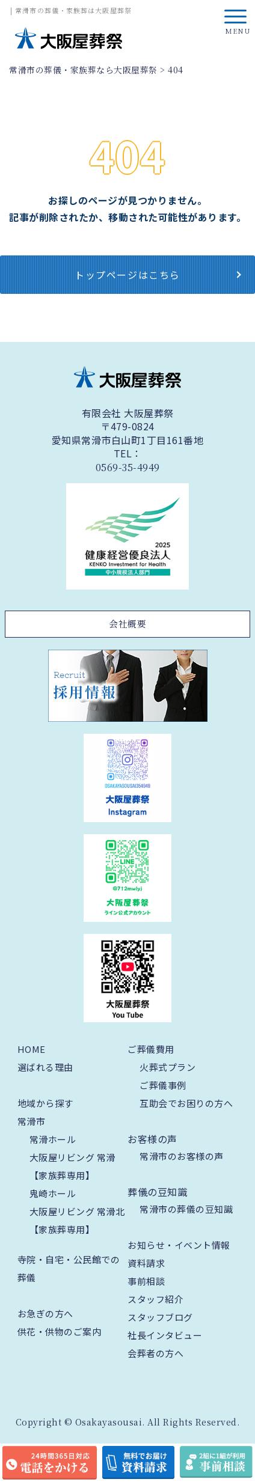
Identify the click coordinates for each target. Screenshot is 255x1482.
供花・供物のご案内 (59, 1331)
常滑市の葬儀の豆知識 (186, 1209)
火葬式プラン (167, 1067)
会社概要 (127, 623)
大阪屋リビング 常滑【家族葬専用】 (72, 1166)
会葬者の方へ (155, 1353)
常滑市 (31, 1121)
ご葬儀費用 (150, 1049)
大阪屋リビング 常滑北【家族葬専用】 (77, 1220)
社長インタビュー (164, 1335)
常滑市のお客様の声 (182, 1156)
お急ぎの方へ (45, 1313)
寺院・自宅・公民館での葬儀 (68, 1268)
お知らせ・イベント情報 (178, 1245)
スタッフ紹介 (155, 1299)
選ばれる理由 (45, 1067)
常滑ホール (52, 1139)
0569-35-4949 (128, 467)
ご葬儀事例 (163, 1085)
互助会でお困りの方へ (186, 1103)
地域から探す (45, 1103)
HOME (31, 1049)
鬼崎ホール (52, 1193)
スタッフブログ (160, 1317)
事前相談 (146, 1281)
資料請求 (146, 1263)
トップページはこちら (127, 274)
